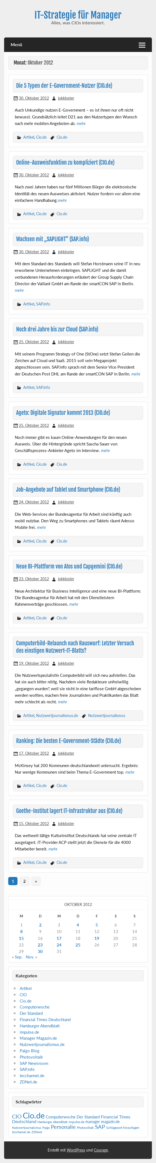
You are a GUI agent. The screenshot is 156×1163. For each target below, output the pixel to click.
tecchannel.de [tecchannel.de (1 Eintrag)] (21, 1132)
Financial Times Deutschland (45, 1019)
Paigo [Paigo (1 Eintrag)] (46, 1127)
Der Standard (31, 1013)
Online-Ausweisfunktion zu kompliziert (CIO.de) (65, 162)
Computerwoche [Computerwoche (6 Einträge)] (61, 1117)
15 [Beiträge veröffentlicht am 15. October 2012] (21, 938)
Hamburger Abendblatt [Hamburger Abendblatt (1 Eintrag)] (52, 1122)
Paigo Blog (29, 1050)
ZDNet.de (28, 1081)
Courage (101, 1150)
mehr (81, 123)
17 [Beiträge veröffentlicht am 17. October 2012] (59, 938)
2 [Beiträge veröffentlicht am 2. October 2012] (40, 924)
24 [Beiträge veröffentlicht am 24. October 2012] (59, 944)
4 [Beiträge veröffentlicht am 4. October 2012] (78, 924)
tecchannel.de (32, 1075)
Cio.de (41, 137)
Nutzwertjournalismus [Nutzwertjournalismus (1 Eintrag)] (26, 1127)
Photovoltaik (31, 1056)
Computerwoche (35, 1006)
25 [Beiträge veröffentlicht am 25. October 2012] (78, 944)
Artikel (28, 137)
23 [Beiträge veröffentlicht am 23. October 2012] (40, 944)
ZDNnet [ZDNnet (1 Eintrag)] (36, 1132)
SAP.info (43, 304)
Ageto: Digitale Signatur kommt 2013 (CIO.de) (63, 412)
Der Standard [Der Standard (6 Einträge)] (88, 1117)
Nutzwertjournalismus (106, 715)
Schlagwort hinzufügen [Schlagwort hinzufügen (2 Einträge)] (122, 1128)
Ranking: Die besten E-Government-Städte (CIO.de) (68, 741)
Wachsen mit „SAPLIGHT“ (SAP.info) (52, 239)
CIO (23, 994)
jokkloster (66, 98)
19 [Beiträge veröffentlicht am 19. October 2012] (96, 938)
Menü (16, 44)
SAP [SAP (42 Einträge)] (100, 1126)
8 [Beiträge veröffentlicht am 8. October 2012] (21, 931)
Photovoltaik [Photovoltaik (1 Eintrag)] (85, 1127)
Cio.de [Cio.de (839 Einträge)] (34, 1115)
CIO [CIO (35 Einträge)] (17, 1116)
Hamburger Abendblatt (40, 1025)
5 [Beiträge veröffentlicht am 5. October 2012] (97, 924)
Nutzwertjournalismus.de (57, 715)
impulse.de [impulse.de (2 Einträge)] (76, 1122)
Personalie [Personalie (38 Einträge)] (63, 1126)
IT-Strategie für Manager (78, 15)
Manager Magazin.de (38, 1038)
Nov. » (31, 956)
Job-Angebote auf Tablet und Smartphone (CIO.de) (68, 489)
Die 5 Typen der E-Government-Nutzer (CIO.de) (64, 85)
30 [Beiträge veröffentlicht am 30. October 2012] (40, 951)
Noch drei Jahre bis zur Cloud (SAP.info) (57, 329)
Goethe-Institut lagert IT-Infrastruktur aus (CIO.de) (69, 811)
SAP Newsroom (34, 1063)
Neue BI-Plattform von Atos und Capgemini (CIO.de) (69, 566)
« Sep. (17, 956)
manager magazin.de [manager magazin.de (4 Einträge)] (102, 1122)
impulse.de (29, 1032)
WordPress (76, 1150)
